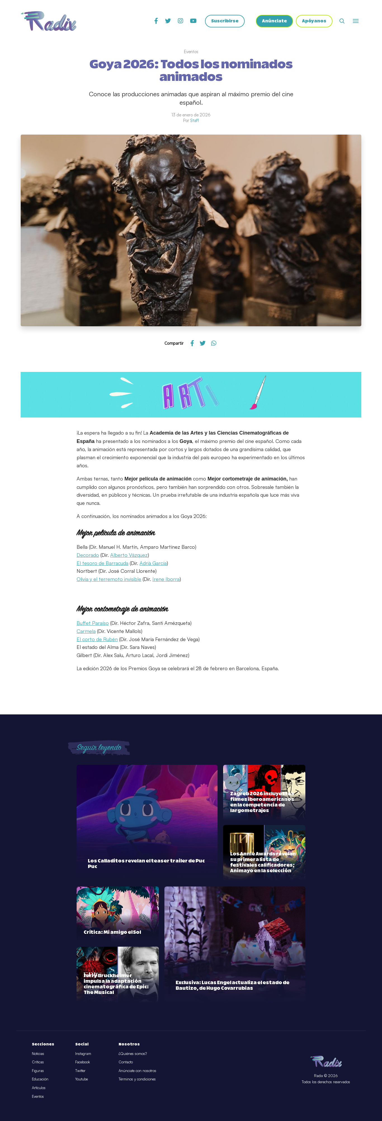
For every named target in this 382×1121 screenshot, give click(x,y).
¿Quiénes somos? (133, 1053)
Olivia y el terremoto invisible (109, 579)
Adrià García (153, 563)
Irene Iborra (166, 579)
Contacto (126, 1062)
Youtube (81, 1079)
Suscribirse (225, 21)
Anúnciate (274, 21)
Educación (40, 1079)
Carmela (86, 631)
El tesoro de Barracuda (102, 563)
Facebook (82, 1062)
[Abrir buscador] (342, 21)
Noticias (38, 1053)
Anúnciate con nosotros (137, 1070)
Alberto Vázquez (129, 555)
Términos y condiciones (137, 1079)
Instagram (83, 1053)
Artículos (39, 1087)
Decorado (88, 555)
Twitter (80, 1070)
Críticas (38, 1062)
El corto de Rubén (97, 639)
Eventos (38, 1096)
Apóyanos (314, 21)
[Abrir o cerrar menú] (355, 21)
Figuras (38, 1070)
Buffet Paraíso (93, 623)
